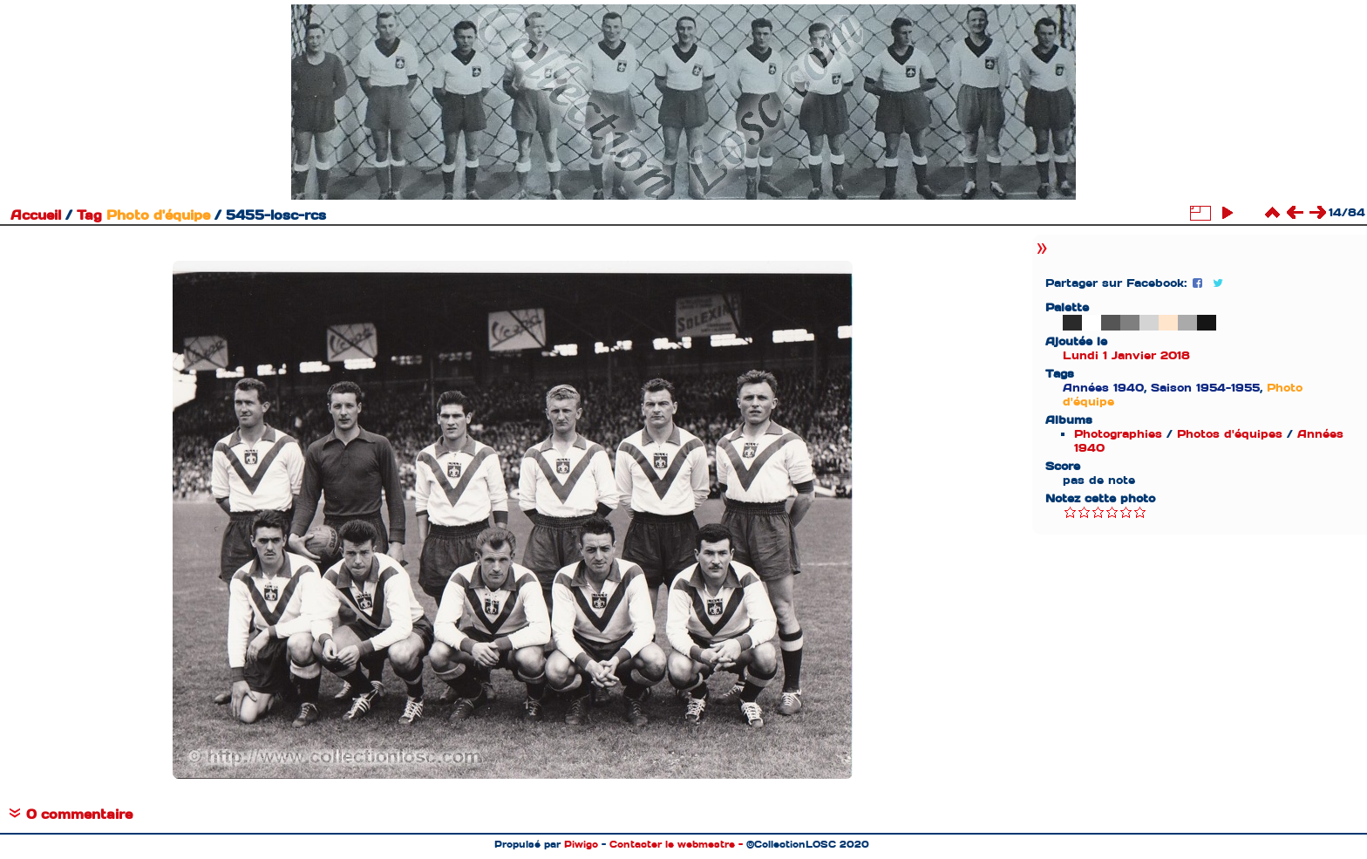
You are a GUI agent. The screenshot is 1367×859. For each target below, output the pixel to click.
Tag (89, 215)
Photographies (1118, 433)
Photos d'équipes (1229, 433)
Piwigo (581, 844)
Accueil (35, 215)
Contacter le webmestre (672, 844)
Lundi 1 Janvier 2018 (1126, 355)
